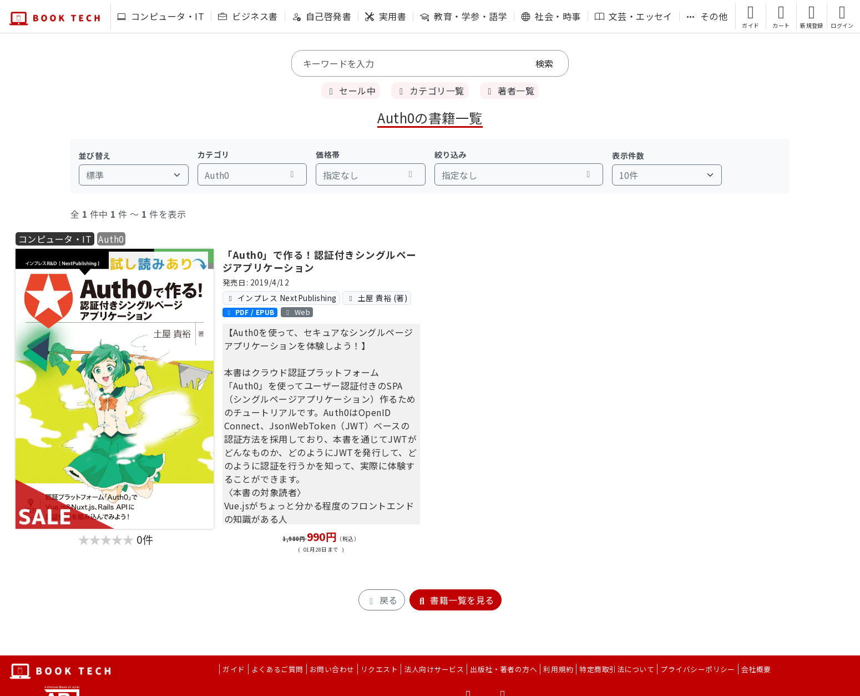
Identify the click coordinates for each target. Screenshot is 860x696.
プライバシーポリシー (697, 669)
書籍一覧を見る (455, 600)
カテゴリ (214, 154)
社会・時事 (550, 16)
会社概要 (756, 669)
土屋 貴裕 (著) (376, 297)
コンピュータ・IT (160, 16)
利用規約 (558, 669)
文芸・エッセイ (633, 16)
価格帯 (328, 154)
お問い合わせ (332, 669)
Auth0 (111, 239)
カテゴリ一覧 (430, 90)
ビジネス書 (247, 16)
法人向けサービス (434, 669)
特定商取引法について (616, 669)
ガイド (233, 669)
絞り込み (450, 154)
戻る (381, 600)
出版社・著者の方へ (503, 669)
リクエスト (379, 669)
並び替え (95, 155)
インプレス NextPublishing (281, 297)
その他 (706, 16)
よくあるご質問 (277, 669)
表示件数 (628, 155)
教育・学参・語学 (463, 16)
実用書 (385, 16)
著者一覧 (509, 90)
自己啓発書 (321, 16)
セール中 (351, 90)
